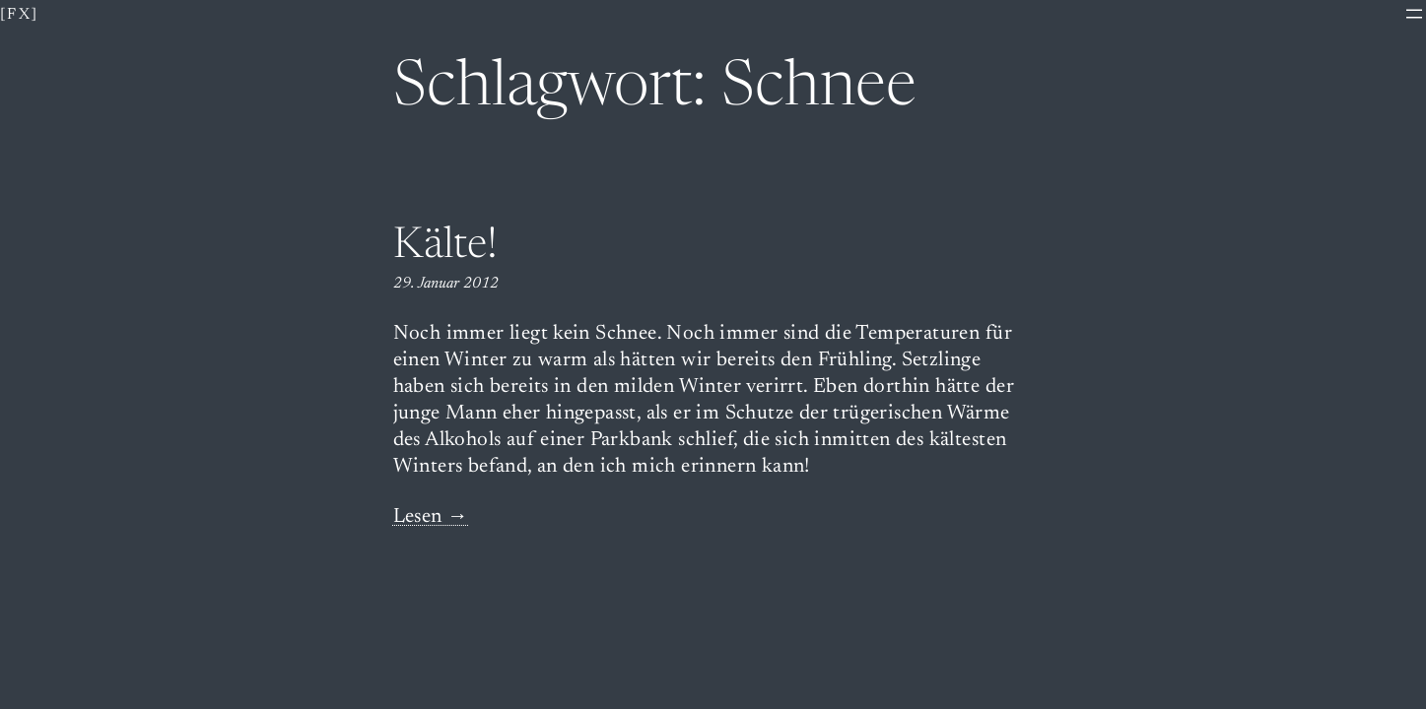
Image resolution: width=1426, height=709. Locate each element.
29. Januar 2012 (446, 283)
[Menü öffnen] (1414, 14)
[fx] (19, 15)
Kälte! (445, 247)
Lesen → (431, 517)
